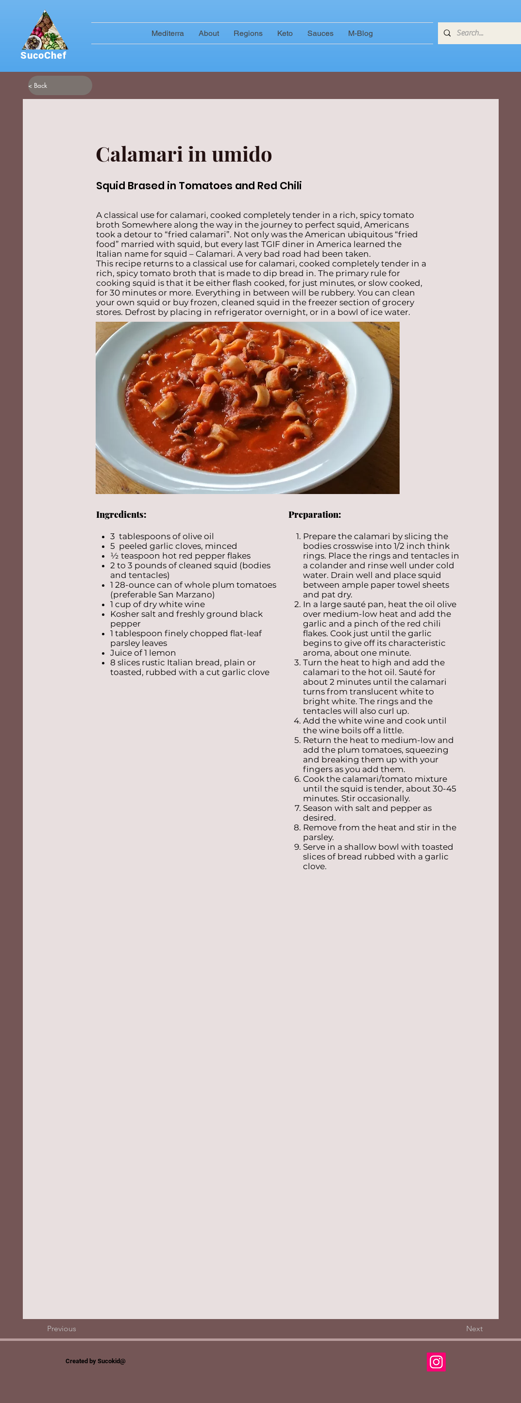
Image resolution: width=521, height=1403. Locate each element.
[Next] (458, 1328)
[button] (248, 33)
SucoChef (43, 55)
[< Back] (60, 85)
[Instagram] (436, 1362)
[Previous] (79, 1328)
